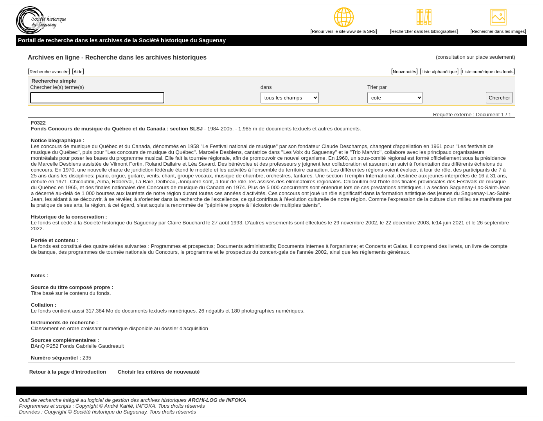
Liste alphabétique (439, 71)
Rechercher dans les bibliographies (423, 31)
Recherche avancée (48, 71)
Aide (78, 71)
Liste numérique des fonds (487, 71)
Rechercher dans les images (498, 31)
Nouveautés (404, 71)
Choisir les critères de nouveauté (159, 372)
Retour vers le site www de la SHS (344, 31)
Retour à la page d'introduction (67, 372)
